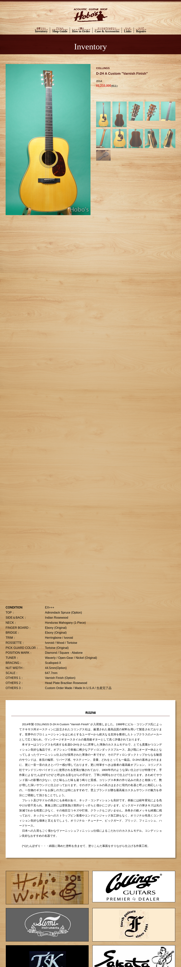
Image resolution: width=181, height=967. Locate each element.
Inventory (41, 30)
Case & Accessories (107, 30)
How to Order (81, 30)
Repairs (141, 30)
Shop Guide (59, 30)
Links (127, 30)
